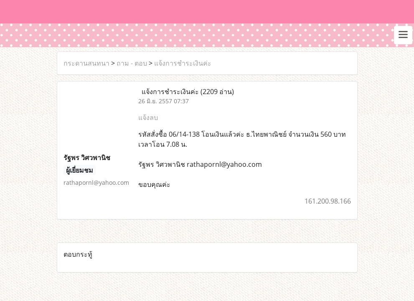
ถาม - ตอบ (132, 63)
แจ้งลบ (148, 117)
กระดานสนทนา (86, 63)
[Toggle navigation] (403, 35)
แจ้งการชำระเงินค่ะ (182, 63)
